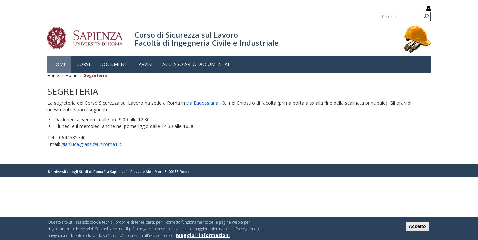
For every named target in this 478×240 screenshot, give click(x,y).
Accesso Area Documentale (197, 64)
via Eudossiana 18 (205, 103)
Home (59, 64)
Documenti (114, 64)
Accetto (417, 227)
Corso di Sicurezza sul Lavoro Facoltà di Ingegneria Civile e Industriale (207, 39)
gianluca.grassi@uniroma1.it (91, 144)
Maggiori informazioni (203, 236)
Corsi (83, 64)
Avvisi (145, 64)
